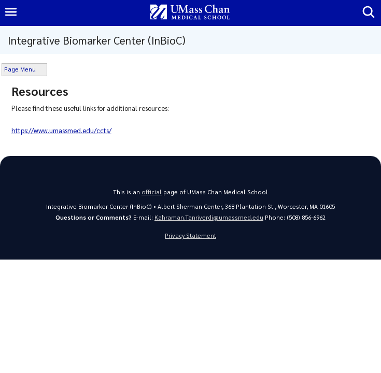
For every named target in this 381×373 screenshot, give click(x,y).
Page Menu (20, 69)
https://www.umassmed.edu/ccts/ (61, 130)
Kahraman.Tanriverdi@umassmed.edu (208, 217)
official (152, 192)
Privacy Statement (190, 235)
